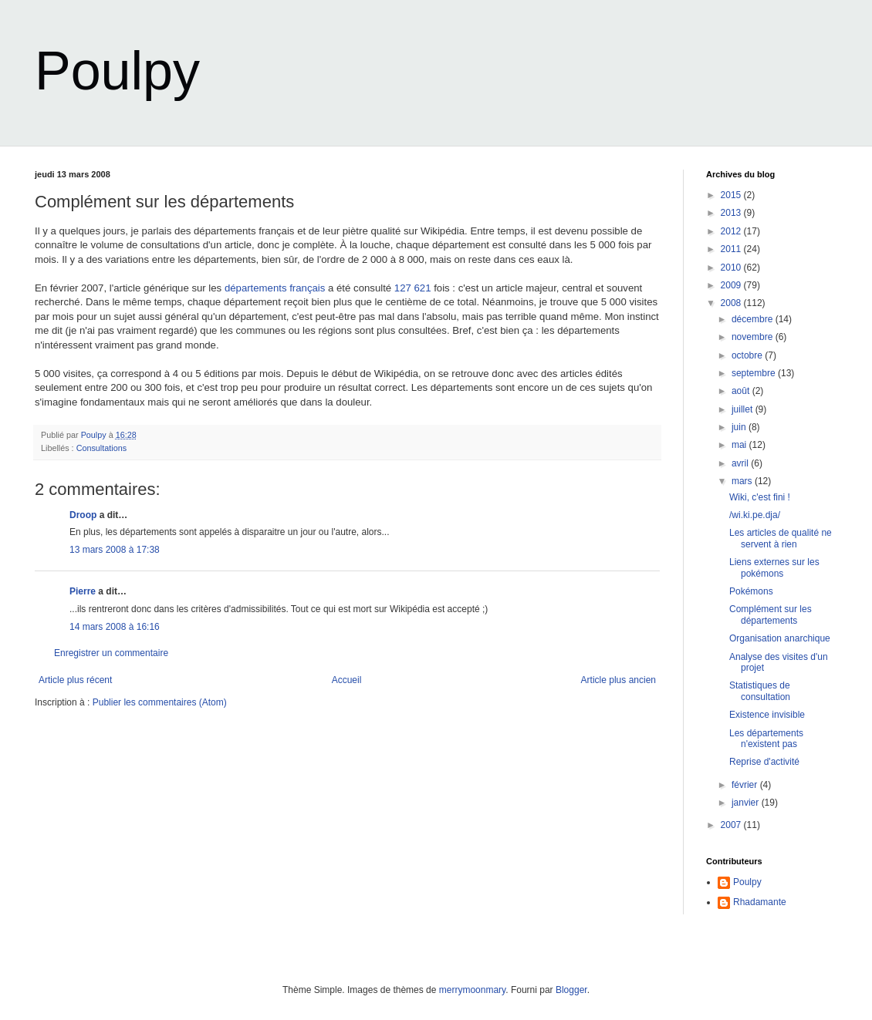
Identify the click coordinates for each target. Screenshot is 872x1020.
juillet (743, 409)
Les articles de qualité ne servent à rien (780, 538)
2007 (732, 825)
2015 (732, 195)
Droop (82, 515)
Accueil (347, 680)
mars (743, 481)
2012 (732, 231)
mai (740, 444)
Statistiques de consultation (759, 691)
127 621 (412, 288)
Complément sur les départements (770, 614)
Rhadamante (759, 902)
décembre (754, 319)
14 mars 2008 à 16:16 (114, 626)
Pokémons (751, 591)
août (742, 390)
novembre (754, 337)
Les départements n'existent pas (766, 738)
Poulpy (117, 71)
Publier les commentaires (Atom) (160, 702)
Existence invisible (767, 714)
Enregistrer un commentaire (111, 653)
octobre (748, 355)
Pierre (82, 591)
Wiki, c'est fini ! (759, 497)
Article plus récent (75, 680)
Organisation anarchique (779, 638)
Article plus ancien (618, 680)
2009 (732, 285)
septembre (755, 373)
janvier (747, 802)
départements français (275, 288)
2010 (732, 267)
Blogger (571, 990)
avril (741, 463)
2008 (732, 303)
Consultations (101, 448)
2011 (732, 249)
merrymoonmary (472, 990)
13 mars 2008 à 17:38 (114, 549)
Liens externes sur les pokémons (774, 567)
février (746, 784)
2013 (732, 212)
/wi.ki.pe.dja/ (754, 515)
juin (740, 427)
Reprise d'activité (764, 761)
